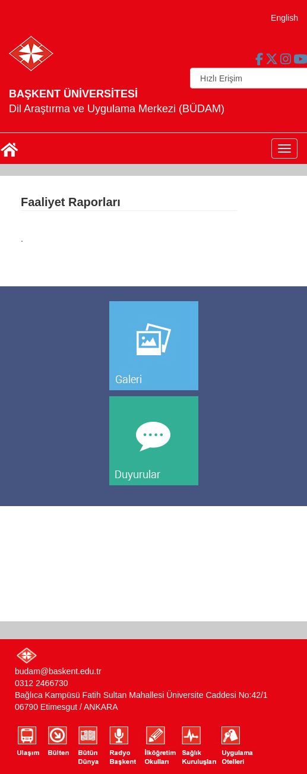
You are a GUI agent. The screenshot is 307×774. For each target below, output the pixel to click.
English (284, 18)
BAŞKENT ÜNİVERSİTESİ (73, 94)
